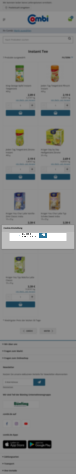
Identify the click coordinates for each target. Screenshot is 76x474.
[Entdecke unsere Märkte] (43, 235)
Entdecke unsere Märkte (29, 235)
